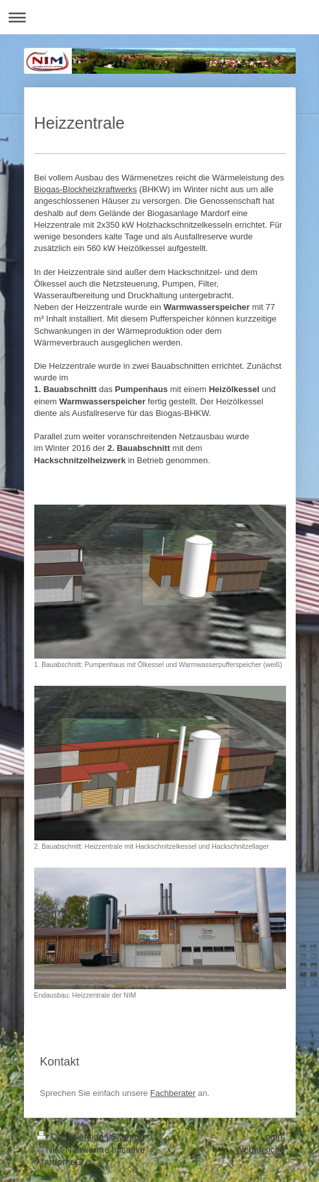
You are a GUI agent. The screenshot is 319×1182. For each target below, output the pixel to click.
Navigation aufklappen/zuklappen (159, 17)
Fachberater (172, 1093)
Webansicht (259, 1149)
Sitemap (127, 1137)
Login (271, 1137)
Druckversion (71, 1137)
